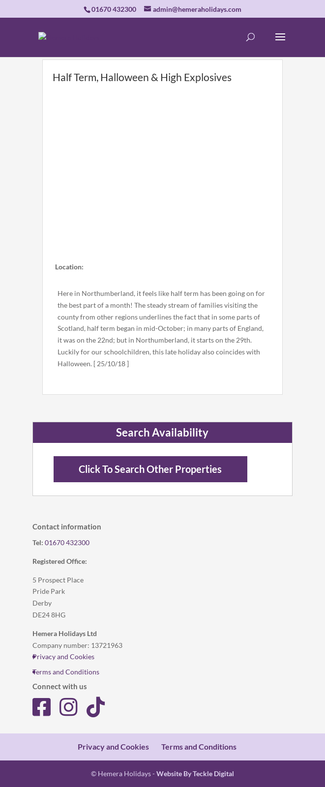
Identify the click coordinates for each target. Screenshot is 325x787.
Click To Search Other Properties (150, 469)
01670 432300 (67, 542)
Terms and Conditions (65, 672)
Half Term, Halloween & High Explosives (142, 77)
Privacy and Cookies (63, 656)
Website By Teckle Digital (195, 773)
